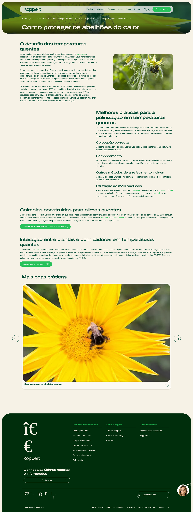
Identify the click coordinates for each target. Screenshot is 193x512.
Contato (109, 441)
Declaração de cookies (147, 507)
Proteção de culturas (82, 455)
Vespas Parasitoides (82, 441)
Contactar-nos (162, 9)
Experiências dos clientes (151, 431)
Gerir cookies (97, 507)
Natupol (156, 193)
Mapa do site (164, 507)
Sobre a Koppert (133, 9)
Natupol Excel (167, 190)
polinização (81, 54)
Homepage (26, 19)
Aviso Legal (131, 507)
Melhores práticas (86, 19)
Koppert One (145, 436)
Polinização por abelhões (62, 19)
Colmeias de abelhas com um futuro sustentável (45, 226)
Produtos (90, 9)
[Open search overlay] (145, 9)
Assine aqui (55, 480)
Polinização (42, 19)
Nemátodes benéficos (82, 445)
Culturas (101, 9)
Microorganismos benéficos (84, 450)
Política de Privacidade (115, 507)
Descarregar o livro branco (36, 264)
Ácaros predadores (81, 431)
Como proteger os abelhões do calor (115, 19)
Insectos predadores (82, 436)
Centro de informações (116, 436)
